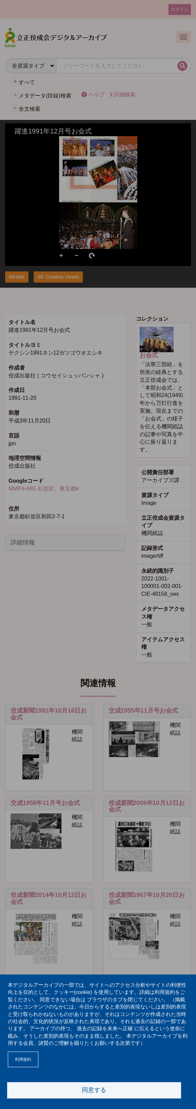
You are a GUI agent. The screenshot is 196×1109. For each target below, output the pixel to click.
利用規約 (23, 1059)
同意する (94, 1090)
